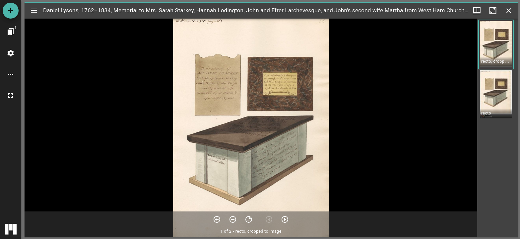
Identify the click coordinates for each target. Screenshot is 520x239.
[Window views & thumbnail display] (477, 11)
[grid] (497, 128)
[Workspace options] (11, 74)
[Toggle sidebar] (34, 11)
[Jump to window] (11, 32)
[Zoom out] (233, 219)
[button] (496, 44)
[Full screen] (11, 96)
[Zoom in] (217, 219)
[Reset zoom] (249, 219)
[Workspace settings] (11, 53)
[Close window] (509, 11)
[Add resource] (11, 11)
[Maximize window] (493, 11)
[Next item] (285, 219)
